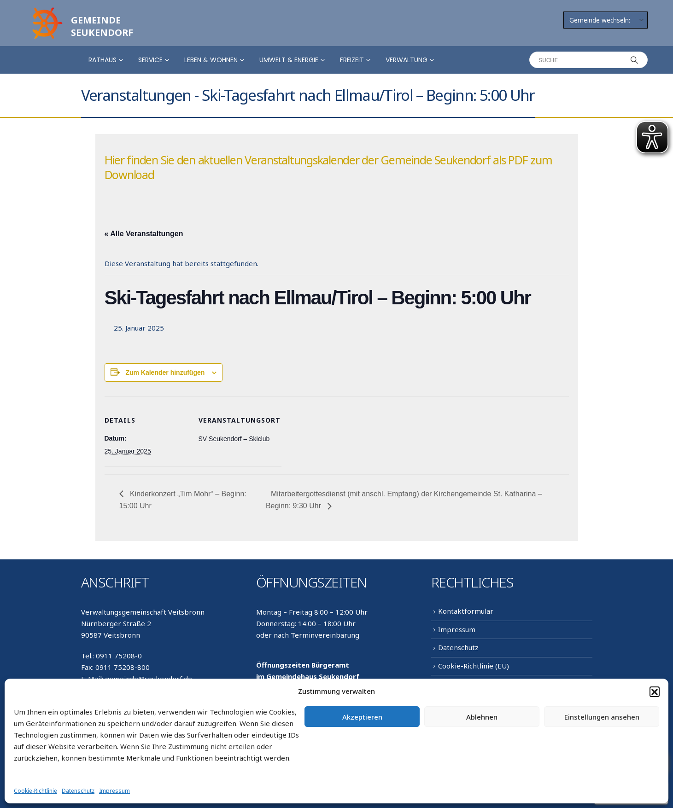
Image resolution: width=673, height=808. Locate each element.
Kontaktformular (465, 611)
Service (150, 59)
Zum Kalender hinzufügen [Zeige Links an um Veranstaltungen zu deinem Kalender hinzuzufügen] (165, 372)
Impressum (114, 791)
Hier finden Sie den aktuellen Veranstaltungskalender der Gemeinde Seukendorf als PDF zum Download (328, 167)
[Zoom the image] (46, 10)
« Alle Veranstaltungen (144, 234)
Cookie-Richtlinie (35, 791)
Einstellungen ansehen (601, 716)
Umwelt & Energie (288, 59)
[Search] (635, 60)
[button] (654, 691)
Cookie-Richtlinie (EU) (473, 665)
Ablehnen (481, 716)
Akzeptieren (362, 716)
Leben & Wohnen (211, 59)
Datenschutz (78, 791)
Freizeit (352, 59)
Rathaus (102, 59)
